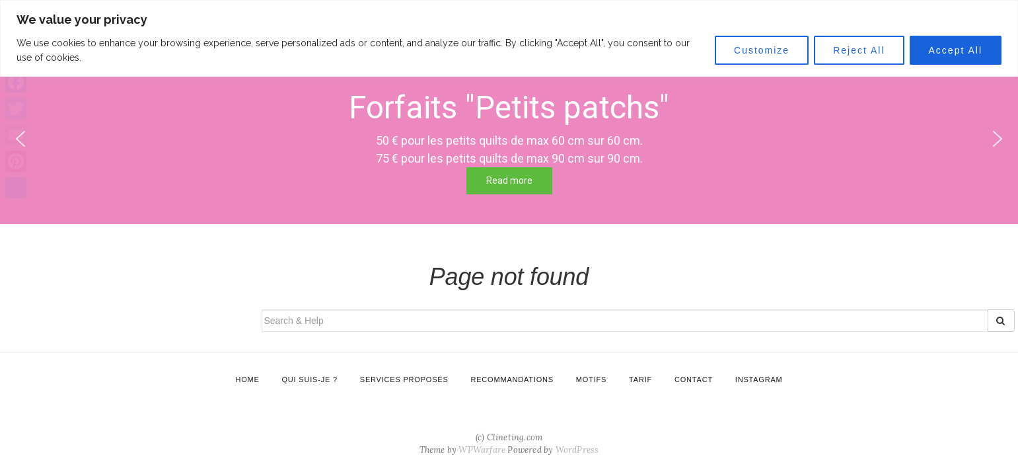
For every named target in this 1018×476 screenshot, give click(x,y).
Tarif (640, 379)
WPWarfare (481, 450)
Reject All (859, 50)
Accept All (955, 50)
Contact (693, 379)
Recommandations (511, 379)
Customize (761, 50)
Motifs (591, 379)
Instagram (759, 379)
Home (247, 379)
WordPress (577, 450)
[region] (509, 38)
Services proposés (404, 379)
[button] (997, 138)
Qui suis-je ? (310, 379)
